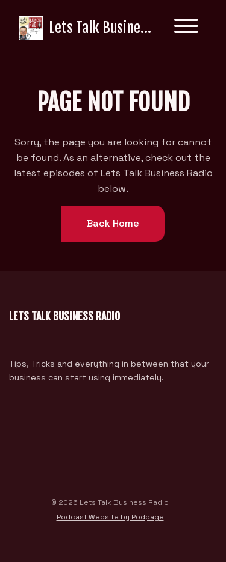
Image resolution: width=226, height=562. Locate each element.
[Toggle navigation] (186, 28)
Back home (113, 223)
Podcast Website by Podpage (110, 517)
